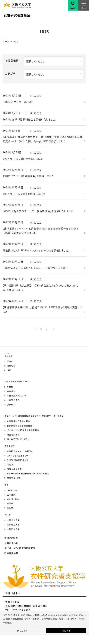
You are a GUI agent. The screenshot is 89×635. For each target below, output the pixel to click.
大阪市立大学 (13, 529)
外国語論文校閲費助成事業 (19, 425)
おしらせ (8, 356)
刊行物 (10, 507)
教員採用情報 (11, 553)
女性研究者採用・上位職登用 (20, 451)
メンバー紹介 (13, 499)
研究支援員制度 (14, 469)
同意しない (22, 630)
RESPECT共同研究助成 (18, 460)
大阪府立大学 (13, 524)
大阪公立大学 (13, 520)
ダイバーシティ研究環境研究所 (19, 548)
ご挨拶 (10, 387)
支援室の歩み (13, 400)
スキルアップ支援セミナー (18, 455)
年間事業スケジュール (17, 395)
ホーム (6, 41)
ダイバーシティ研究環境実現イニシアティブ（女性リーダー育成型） (34, 416)
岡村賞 (10, 464)
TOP (6, 353)
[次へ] (54, 329)
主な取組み (9, 446)
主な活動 (11, 494)
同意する (66, 630)
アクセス (11, 404)
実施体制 (11, 391)
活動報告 (11, 365)
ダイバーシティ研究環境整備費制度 (23, 430)
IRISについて (13, 490)
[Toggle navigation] (83, 5)
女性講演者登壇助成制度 (18, 421)
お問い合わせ (11, 543)
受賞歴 (10, 503)
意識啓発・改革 (14, 478)
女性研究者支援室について (16, 381)
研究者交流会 (13, 434)
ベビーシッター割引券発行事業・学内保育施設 (28, 473)
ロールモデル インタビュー (19, 439)
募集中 (10, 361)
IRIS (9, 370)
